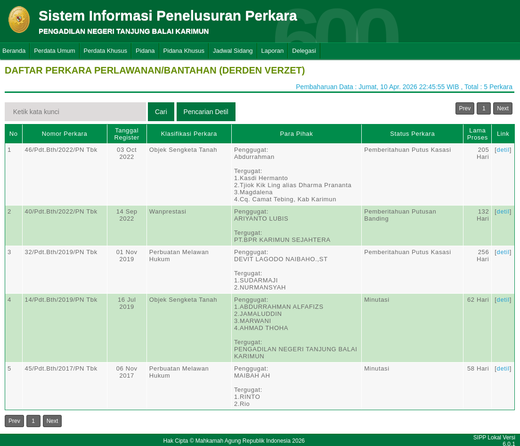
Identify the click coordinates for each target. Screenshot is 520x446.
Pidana (145, 50)
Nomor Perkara (65, 133)
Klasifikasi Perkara (189, 133)
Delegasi (304, 50)
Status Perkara (412, 133)
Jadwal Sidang (233, 50)
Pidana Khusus (183, 50)
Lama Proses (477, 134)
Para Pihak (296, 133)
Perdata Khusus (106, 50)
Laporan (272, 50)
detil (503, 149)
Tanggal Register (126, 134)
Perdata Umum (54, 50)
